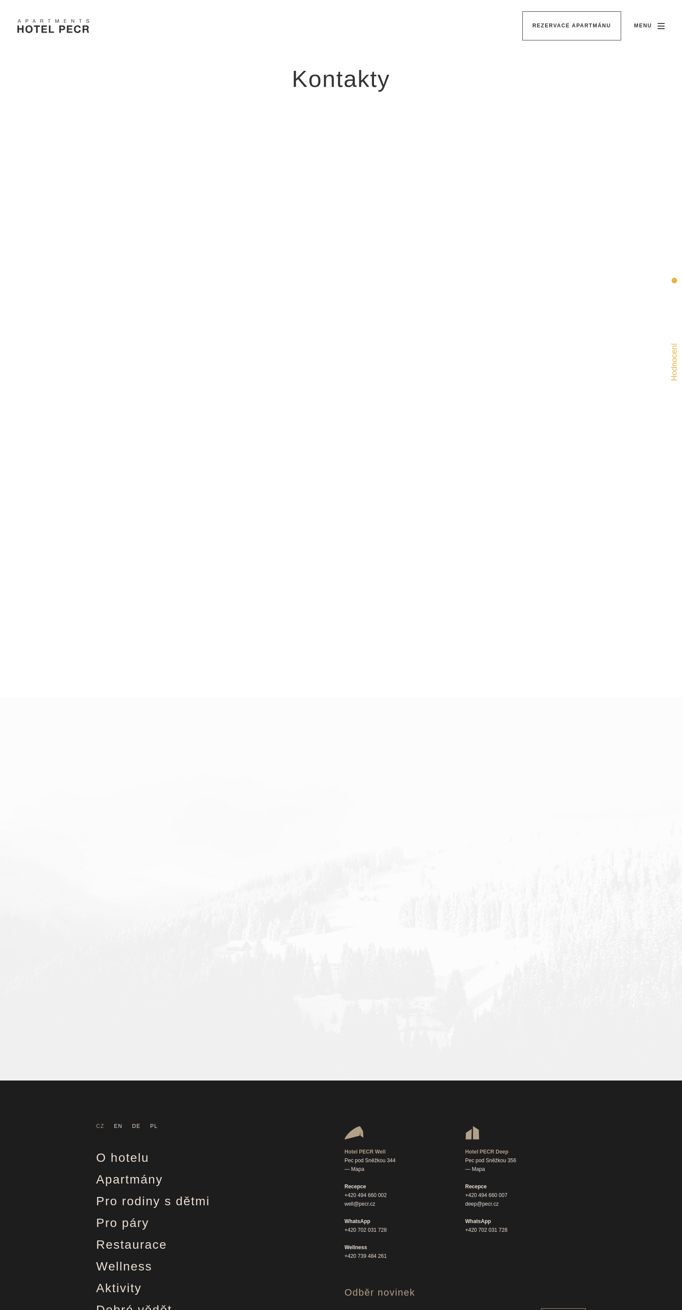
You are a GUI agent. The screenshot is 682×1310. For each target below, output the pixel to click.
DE (136, 947)
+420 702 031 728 (365, 1051)
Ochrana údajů (141, 1261)
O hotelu (122, 979)
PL (154, 947)
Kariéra (118, 1218)
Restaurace (131, 1066)
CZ (100, 947)
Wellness (124, 1087)
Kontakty (123, 1240)
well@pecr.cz (359, 1025)
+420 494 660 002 (365, 1017)
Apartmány (129, 1000)
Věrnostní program (154, 1174)
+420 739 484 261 (365, 1077)
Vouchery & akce (148, 1153)
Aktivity (119, 1109)
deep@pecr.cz (482, 1025)
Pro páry (122, 1044)
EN (118, 947)
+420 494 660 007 (486, 1017)
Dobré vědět (134, 1131)
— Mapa (354, 990)
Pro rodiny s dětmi (153, 1022)
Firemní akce (136, 1196)
